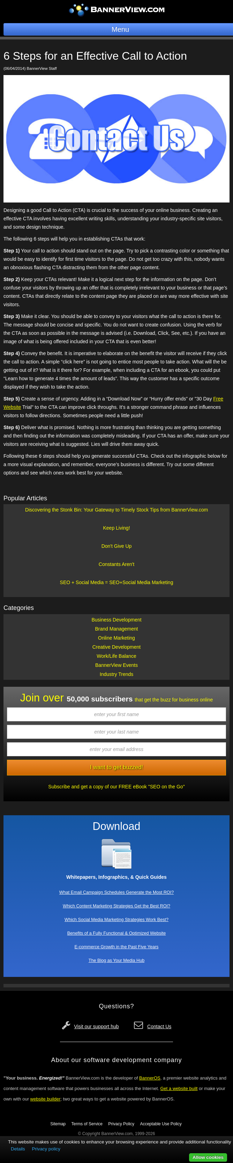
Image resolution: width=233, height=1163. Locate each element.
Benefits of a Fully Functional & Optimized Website (116, 933)
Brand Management (116, 629)
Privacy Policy (121, 1123)
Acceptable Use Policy (160, 1123)
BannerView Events (116, 665)
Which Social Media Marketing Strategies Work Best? (116, 919)
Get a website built (178, 1088)
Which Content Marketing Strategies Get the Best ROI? (116, 906)
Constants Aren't (116, 564)
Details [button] (18, 1148)
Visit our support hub (96, 1026)
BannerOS (149, 1078)
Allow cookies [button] (208, 1157)
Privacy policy (46, 1148)
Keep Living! (116, 528)
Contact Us (159, 1026)
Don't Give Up (117, 546)
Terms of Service (87, 1123)
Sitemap (58, 1123)
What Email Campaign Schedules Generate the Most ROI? (116, 892)
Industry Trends (117, 674)
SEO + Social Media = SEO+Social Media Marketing (116, 582)
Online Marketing (116, 638)
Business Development (116, 620)
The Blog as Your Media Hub (116, 960)
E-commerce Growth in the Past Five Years (117, 946)
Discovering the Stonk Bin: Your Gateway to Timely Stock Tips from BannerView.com (116, 510)
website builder (45, 1099)
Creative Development (116, 647)
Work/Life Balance (116, 656)
